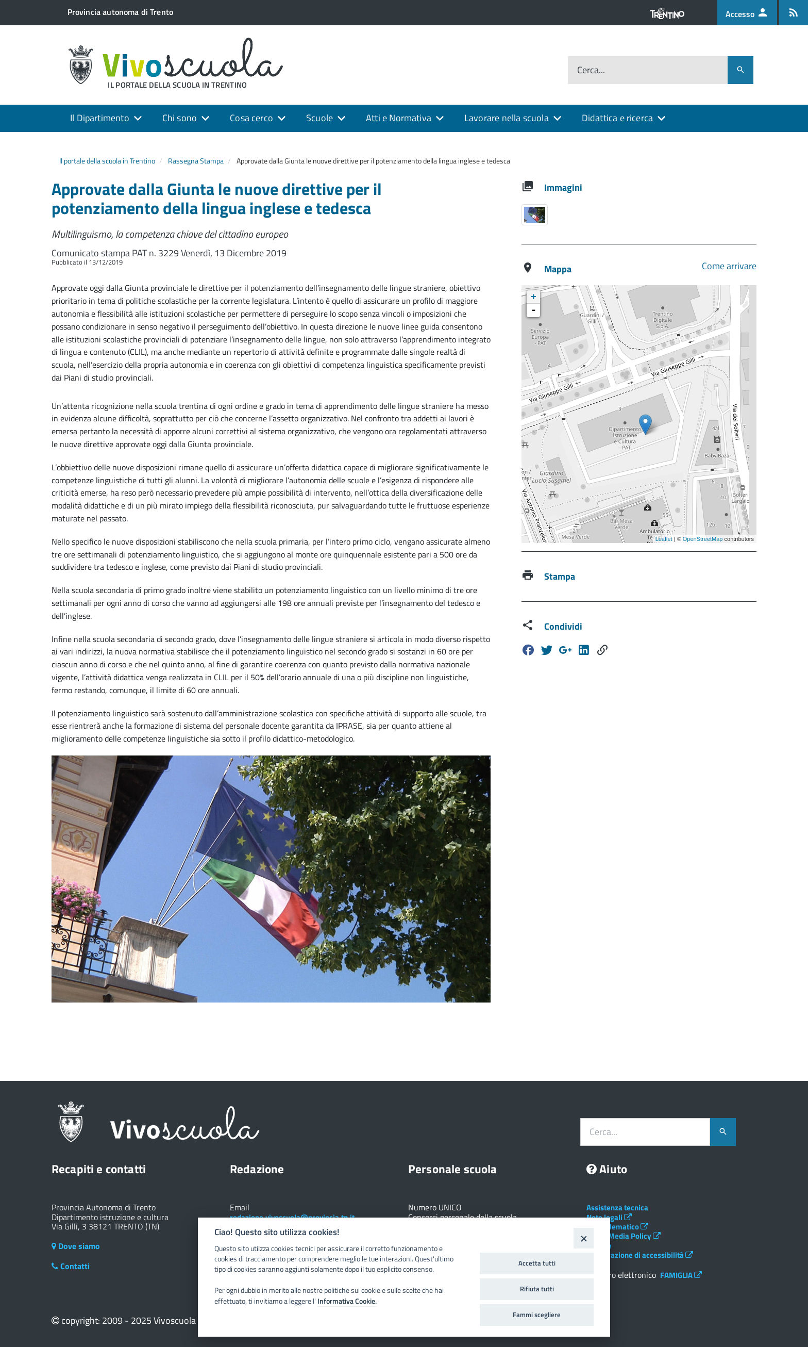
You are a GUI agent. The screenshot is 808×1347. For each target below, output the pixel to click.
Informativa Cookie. (347, 1301)
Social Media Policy (623, 1236)
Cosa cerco (251, 118)
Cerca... (591, 70)
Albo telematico (617, 1227)
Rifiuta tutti (537, 1289)
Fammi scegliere (537, 1314)
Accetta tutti (537, 1263)
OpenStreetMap (703, 539)
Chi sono (179, 118)
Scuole (319, 118)
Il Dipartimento (99, 118)
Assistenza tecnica (617, 1207)
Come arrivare (729, 266)
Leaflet (663, 539)
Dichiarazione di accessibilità (639, 1255)
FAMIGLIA (681, 1275)
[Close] (584, 1238)
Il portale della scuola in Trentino (107, 160)
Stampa (559, 576)
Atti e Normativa (398, 118)
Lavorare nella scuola (506, 118)
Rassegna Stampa (196, 160)
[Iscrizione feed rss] (793, 12)
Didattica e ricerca (617, 118)
